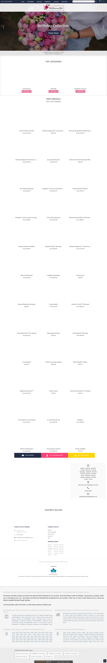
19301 (50, 641)
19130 (13, 638)
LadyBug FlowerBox (53, 275)
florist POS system (43, 576)
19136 (46, 634)
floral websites (52, 576)
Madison (80, 420)
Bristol (76, 634)
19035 (35, 641)
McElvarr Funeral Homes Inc (86, 613)
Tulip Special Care (29, 617)
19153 (39, 638)
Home (22, 1)
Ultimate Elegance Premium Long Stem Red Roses (26, 160)
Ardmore (79, 632)
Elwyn (101, 641)
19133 (50, 636)
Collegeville (89, 638)
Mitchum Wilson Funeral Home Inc (76, 617)
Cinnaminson (73, 638)
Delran (89, 639)
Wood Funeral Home (91, 620)
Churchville (65, 638)
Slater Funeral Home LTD (92, 617)
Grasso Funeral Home (97, 618)
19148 (35, 632)
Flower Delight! (80, 449)
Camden (75, 636)
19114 (32, 636)
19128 (29, 634)
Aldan (64, 632)
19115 (38, 634)
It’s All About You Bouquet (26, 420)
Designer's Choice (80, 89)
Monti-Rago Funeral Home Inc (70, 613)
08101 (28, 641)
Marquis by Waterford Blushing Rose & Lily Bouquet (80, 131)
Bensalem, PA (49, 656)
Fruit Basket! (26, 362)
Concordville (66, 639)
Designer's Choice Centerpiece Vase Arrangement (53, 188)
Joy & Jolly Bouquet (53, 160)
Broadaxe (80, 634)
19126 (28, 638)
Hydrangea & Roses (53, 333)
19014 (20, 641)
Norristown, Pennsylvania (22, 653)
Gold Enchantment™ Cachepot (80, 391)
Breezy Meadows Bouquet (26, 304)
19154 (50, 634)
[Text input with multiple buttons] (83, 1)
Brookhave (86, 634)
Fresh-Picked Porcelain (26, 131)
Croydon (81, 639)
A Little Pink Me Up (53, 420)
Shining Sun (80, 275)
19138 (35, 636)
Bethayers (65, 634)
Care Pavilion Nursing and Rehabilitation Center (24, 622)
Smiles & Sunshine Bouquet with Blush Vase (80, 160)
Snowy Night (53, 304)
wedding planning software (73, 576)
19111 (20, 632)
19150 (17, 638)
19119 (43, 636)
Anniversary (27, 89)
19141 (42, 634)
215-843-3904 (19, 534)
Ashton (84, 632)
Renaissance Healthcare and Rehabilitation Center (39, 624)
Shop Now (26, 91)
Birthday (39, 1)
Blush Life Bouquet (26, 449)
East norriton (72, 641)
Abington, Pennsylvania (36, 656)
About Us (50, 530)
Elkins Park (96, 641)
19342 (32, 641)
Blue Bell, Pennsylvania (21, 656)
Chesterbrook (95, 636)
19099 (39, 639)
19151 (17, 636)
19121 (24, 636)
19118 (50, 638)
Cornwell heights (74, 639)
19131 (13, 634)
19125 (46, 636)
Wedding (56, 1)
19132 (28, 636)
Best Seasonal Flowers (80, 188)
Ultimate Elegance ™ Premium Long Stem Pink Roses (80, 246)
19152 (13, 636)
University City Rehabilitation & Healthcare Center (39, 620)
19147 (25, 634)
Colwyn (101, 638)
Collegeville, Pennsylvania (54, 653)
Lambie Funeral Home (68, 620)
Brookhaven (93, 634)
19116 (20, 636)
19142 (39, 636)
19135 (34, 634)
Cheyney (101, 636)
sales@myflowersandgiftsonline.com (24, 537)
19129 (46, 638)
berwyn (101, 632)
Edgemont (85, 641)
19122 (24, 638)
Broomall (98, 634)
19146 (21, 634)
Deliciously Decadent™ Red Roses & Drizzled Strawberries (80, 217)
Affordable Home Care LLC (32, 615)
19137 (13, 639)
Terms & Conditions (52, 532)
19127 (20, 639)
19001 (46, 639)
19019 (24, 639)
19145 (46, 632)
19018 (43, 639)
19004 (24, 641)
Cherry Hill (88, 636)
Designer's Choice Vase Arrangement (26, 217)
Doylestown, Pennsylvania (71, 653)
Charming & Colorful (53, 449)
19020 (13, 641)
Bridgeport (71, 634)
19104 (39, 632)
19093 (28, 639)
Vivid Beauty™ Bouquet (80, 333)
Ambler (68, 632)
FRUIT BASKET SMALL (80, 362)
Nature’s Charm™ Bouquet (80, 304)
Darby (85, 639)
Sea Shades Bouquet (26, 188)
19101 (35, 639)
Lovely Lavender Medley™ (26, 246)
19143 (24, 632)
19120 (13, 632)
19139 (50, 632)
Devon (93, 639)
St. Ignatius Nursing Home (18, 615)
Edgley (90, 641)
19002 (50, 639)
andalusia (73, 632)
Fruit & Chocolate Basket (53, 362)
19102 (17, 639)
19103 (20, 638)
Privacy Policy (51, 534)
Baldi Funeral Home (70, 615)
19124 (17, 632)
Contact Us (50, 536)
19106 (43, 638)
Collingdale (96, 638)
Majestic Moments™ (26, 391)
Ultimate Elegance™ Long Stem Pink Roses (53, 131)
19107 (35, 638)
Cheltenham (81, 636)
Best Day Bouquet (27, 275)
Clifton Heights (81, 638)
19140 (43, 632)
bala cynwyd (89, 632)
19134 (28, 632)
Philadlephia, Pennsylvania (38, 653)
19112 (39, 641)
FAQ (49, 538)
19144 (17, 634)
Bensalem (96, 632)
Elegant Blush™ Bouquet (53, 246)
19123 (32, 638)
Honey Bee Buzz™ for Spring (26, 333)
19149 (32, 632)
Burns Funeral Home (80, 620)
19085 (43, 641)
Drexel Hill (98, 639)
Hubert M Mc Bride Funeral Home (82, 618)
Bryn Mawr (69, 636)
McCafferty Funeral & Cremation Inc (86, 615)
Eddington (79, 641)
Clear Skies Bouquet (53, 217)
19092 (32, 639)
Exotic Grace (53, 391)
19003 (17, 641)
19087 (46, 641)
